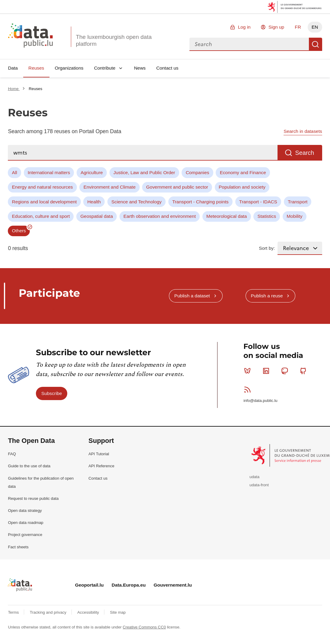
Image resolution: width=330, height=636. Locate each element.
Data (13, 67)
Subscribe (51, 393)
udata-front (259, 485)
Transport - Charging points (200, 201)
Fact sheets (18, 547)
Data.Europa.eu (129, 584)
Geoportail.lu (89, 584)
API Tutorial (98, 454)
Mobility (294, 216)
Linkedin (267, 371)
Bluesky (248, 371)
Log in (244, 27)
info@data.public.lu (260, 400)
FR (298, 27)
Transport (297, 201)
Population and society (242, 187)
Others (19, 230)
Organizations (69, 67)
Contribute (105, 67)
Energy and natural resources (42, 187)
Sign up (276, 27)
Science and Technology (136, 201)
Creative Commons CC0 (144, 627)
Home (14, 88)
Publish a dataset (192, 295)
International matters (49, 172)
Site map (118, 612)
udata (254, 477)
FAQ (12, 454)
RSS (248, 389)
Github (304, 371)
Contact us (167, 67)
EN (315, 27)
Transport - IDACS (258, 201)
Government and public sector (177, 187)
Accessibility (88, 612)
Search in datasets (303, 131)
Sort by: (267, 248)
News (139, 67)
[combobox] (249, 44)
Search (315, 44)
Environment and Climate (110, 187)
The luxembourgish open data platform (113, 40)
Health (94, 201)
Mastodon (286, 371)
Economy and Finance (243, 172)
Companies (197, 172)
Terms (14, 612)
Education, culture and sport (41, 216)
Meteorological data (226, 216)
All (14, 172)
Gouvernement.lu (173, 584)
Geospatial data (96, 216)
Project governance (25, 534)
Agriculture (92, 172)
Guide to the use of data (29, 466)
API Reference (101, 466)
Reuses (36, 67)
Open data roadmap (25, 522)
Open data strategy (25, 510)
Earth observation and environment (159, 216)
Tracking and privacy (49, 612)
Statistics (267, 216)
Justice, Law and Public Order (144, 172)
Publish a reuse (267, 295)
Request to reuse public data (33, 498)
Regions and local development (44, 201)
